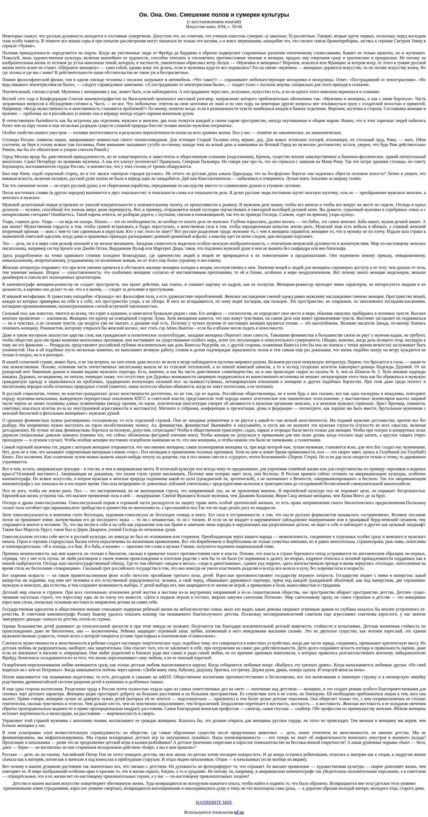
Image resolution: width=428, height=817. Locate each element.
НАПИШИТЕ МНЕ (214, 802)
